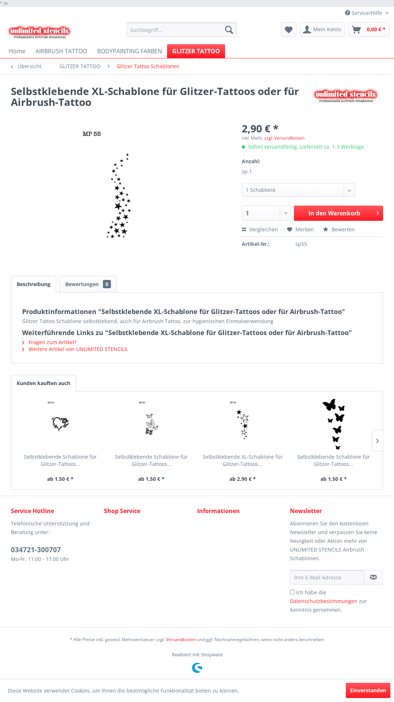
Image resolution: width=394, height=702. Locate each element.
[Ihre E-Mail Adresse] (327, 577)
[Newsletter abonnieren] (373, 577)
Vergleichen (260, 229)
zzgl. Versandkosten (284, 138)
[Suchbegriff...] (182, 29)
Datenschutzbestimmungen (323, 601)
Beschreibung (33, 284)
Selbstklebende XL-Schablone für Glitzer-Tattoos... (243, 460)
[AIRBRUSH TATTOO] (61, 51)
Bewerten (339, 229)
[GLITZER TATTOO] (196, 51)
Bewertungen (88, 284)
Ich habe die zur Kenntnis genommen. (328, 601)
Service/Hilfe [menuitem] (364, 12)
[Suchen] (229, 29)
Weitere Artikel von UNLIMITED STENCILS (75, 349)
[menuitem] (182, 29)
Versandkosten (181, 639)
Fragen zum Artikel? (49, 342)
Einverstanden (368, 690)
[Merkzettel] (288, 29)
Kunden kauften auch (43, 383)
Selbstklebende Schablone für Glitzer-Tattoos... (60, 460)
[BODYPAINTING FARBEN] (129, 51)
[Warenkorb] (369, 29)
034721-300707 (36, 549)
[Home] (17, 51)
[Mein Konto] (322, 29)
